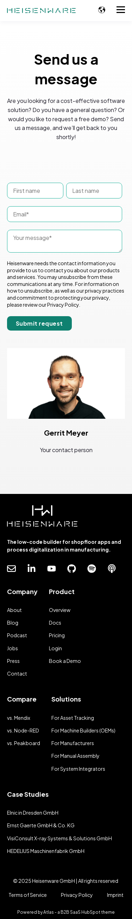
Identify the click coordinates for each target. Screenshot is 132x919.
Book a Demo (65, 661)
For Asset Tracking (72, 718)
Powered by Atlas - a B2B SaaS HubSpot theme (66, 912)
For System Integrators (78, 769)
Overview (59, 610)
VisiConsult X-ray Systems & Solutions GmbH (59, 838)
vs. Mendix (18, 718)
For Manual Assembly (75, 756)
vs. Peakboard (23, 743)
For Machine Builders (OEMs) (83, 731)
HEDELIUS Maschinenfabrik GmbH (45, 851)
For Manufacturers (72, 743)
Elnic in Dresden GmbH (32, 813)
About (14, 610)
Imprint (115, 895)
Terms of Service (27, 895)
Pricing (57, 635)
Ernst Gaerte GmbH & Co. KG (41, 825)
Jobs (12, 648)
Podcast (17, 635)
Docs (55, 623)
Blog (12, 623)
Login (55, 648)
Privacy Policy (77, 895)
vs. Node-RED (23, 731)
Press (13, 661)
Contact (17, 674)
